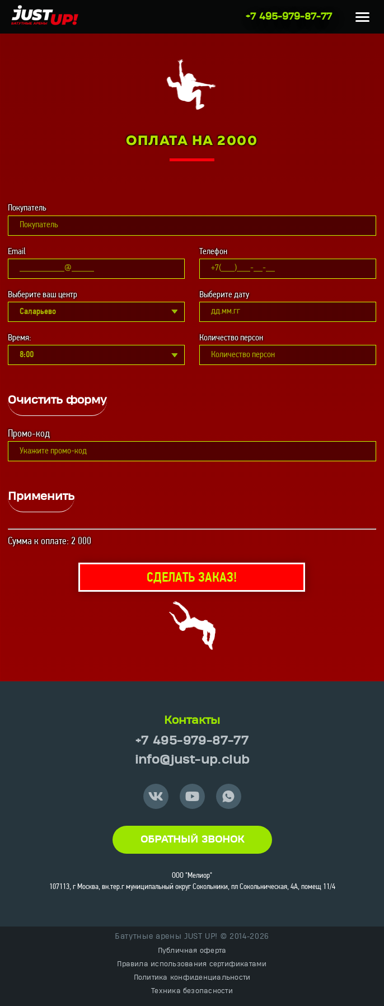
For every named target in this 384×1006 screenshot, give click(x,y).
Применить (41, 496)
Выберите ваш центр (42, 295)
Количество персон (231, 338)
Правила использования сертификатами (191, 964)
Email (17, 251)
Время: (19, 338)
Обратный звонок (192, 840)
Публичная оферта (192, 950)
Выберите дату (224, 295)
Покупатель (27, 208)
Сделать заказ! (192, 578)
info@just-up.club (192, 760)
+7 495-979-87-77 (289, 17)
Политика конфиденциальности (192, 977)
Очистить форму (57, 400)
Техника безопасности (192, 991)
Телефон (213, 251)
